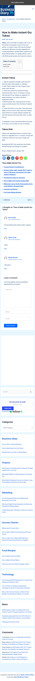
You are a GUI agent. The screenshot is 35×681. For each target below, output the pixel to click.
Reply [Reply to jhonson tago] (5, 228)
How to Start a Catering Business (12, 444)
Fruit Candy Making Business (12, 192)
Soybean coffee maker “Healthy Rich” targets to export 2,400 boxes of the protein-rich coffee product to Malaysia (18, 172)
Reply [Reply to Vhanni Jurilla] (5, 248)
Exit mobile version (17, 2)
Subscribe (7, 408)
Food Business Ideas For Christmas (14, 178)
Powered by (12, 411)
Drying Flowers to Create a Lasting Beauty (14, 452)
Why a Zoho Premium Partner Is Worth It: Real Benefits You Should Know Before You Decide (15, 593)
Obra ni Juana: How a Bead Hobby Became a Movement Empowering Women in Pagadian (15, 539)
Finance (6, 462)
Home (3, 19)
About (22, 675)
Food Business (10, 19)
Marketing (7, 492)
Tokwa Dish (6, 66)
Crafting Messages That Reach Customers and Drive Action (17, 511)
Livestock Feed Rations (11, 189)
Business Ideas (9, 438)
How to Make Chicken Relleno (11, 560)
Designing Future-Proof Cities (10, 622)
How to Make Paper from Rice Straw (12, 448)
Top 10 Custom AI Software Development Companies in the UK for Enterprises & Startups (16, 587)
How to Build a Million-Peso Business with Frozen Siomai (16, 533)
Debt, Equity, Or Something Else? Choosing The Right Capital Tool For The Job (17, 469)
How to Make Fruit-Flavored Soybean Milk (16, 181)
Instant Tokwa (6, 64)
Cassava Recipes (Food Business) (14, 167)
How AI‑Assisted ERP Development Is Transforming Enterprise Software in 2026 (17, 581)
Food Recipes (9, 550)
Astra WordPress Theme (21, 677)
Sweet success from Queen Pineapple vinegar (15, 564)
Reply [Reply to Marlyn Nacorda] (5, 268)
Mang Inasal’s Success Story (10, 528)
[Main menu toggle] (33, 9)
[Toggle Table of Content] (19, 61)
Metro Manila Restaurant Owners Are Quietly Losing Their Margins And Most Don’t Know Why (17, 481)
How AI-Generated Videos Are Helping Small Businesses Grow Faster (15, 499)
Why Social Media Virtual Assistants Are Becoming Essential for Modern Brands (17, 505)
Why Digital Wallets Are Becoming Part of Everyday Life (17, 475)
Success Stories (10, 522)
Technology (8, 574)
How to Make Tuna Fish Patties (11, 556)
